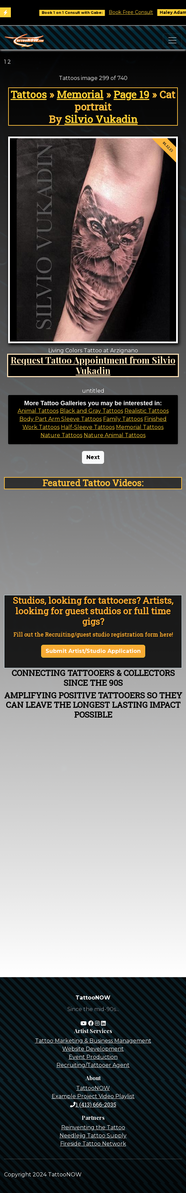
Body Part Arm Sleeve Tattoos (60, 419)
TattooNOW (93, 1088)
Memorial (80, 94)
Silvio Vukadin (101, 119)
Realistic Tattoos (146, 411)
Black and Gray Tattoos (91, 411)
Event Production (93, 1057)
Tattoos (29, 94)
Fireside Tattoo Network (93, 1143)
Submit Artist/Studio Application (93, 651)
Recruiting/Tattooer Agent (93, 1065)
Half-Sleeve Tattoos (88, 427)
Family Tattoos (123, 419)
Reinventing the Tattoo (93, 1127)
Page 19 (131, 94)
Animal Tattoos (38, 411)
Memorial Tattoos (140, 427)
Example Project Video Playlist (93, 1096)
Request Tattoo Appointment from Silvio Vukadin (93, 365)
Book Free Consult (137, 12)
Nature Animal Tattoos (115, 435)
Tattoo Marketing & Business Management (93, 1040)
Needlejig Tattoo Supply (93, 1135)
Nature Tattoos (61, 435)
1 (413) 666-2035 (93, 1104)
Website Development (93, 1049)
